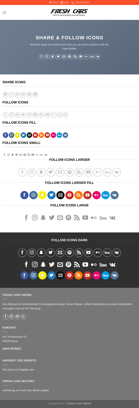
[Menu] (4, 12)
